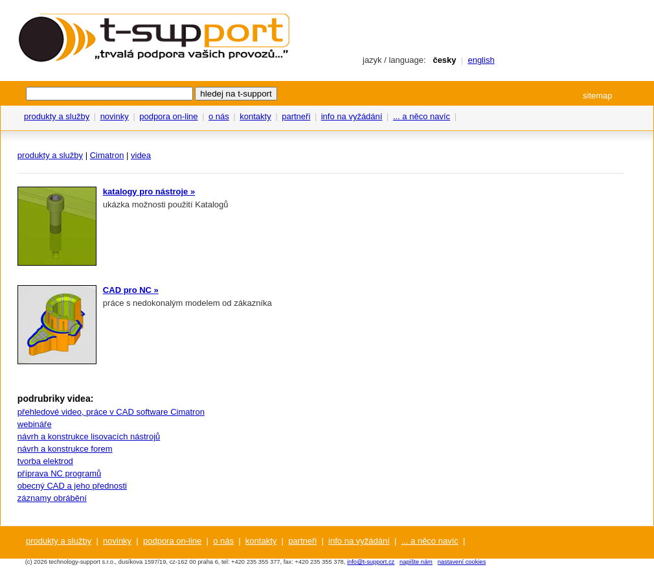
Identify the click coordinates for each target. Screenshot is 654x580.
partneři (296, 116)
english (481, 60)
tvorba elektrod (45, 461)
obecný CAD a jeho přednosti (72, 486)
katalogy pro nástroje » (149, 191)
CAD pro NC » (131, 290)
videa (141, 155)
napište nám (416, 562)
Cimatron (107, 155)
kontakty (255, 116)
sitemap (598, 95)
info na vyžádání (352, 116)
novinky (114, 116)
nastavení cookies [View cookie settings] (462, 562)
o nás (219, 116)
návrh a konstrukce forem (65, 449)
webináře (34, 424)
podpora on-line (168, 116)
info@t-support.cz (370, 562)
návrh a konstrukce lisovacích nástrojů (88, 436)
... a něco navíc (421, 116)
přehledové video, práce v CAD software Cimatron (111, 412)
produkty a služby (56, 116)
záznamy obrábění (52, 498)
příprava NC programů (59, 473)
